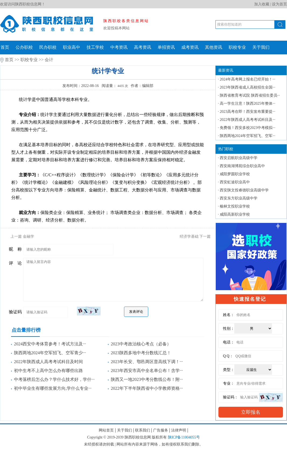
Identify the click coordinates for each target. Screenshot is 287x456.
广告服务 (160, 430)
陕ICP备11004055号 (184, 437)
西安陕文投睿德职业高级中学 (244, 190)
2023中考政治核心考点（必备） (141, 344)
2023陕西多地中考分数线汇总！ (141, 352)
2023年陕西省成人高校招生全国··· (247, 87)
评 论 (15, 263)
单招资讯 (166, 47)
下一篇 (197, 236)
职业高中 (71, 47)
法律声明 (178, 430)
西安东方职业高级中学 (238, 198)
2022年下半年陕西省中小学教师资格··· (147, 388)
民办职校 (47, 47)
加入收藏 (261, 4)
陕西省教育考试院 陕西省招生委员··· (250, 95)
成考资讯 (190, 47)
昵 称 (15, 249)
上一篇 (20, 236)
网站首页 (106, 430)
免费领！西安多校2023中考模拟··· (247, 128)
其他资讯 (213, 47)
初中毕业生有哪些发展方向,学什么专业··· (52, 388)
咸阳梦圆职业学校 (235, 174)
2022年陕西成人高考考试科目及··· (247, 120)
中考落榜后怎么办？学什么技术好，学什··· (54, 379)
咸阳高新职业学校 (235, 214)
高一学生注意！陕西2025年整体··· (247, 103)
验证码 (15, 312)
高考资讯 (142, 47)
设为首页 (279, 4)
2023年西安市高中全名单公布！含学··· (147, 370)
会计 (49, 59)
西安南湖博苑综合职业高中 (242, 166)
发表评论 (136, 312)
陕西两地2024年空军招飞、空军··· (247, 136)
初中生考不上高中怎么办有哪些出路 (48, 370)
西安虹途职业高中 (235, 182)
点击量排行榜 (26, 330)
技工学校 (95, 47)
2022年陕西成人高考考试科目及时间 (48, 361)
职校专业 (237, 47)
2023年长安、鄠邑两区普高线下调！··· (147, 361)
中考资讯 (118, 47)
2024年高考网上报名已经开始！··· (247, 79)
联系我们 (142, 430)
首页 (5, 47)
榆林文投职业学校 (235, 206)
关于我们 (261, 47)
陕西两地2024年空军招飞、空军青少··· (50, 352)
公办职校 (24, 47)
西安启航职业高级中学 (238, 158)
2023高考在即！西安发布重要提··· (247, 112)
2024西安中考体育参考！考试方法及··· (50, 344)
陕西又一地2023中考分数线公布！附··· (147, 379)
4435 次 (122, 86)
